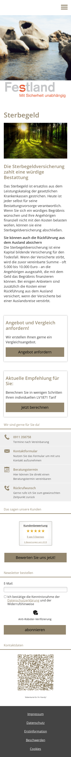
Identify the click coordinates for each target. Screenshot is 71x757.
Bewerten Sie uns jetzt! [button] (35, 557)
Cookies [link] (35, 749)
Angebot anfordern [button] (34, 352)
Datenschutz (36, 723)
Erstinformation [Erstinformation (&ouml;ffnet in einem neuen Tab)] (35, 731)
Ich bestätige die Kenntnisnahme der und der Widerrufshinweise (32, 600)
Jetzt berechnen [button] (34, 407)
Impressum (35, 714)
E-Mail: (8, 583)
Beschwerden (35, 740)
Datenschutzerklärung (23, 600)
